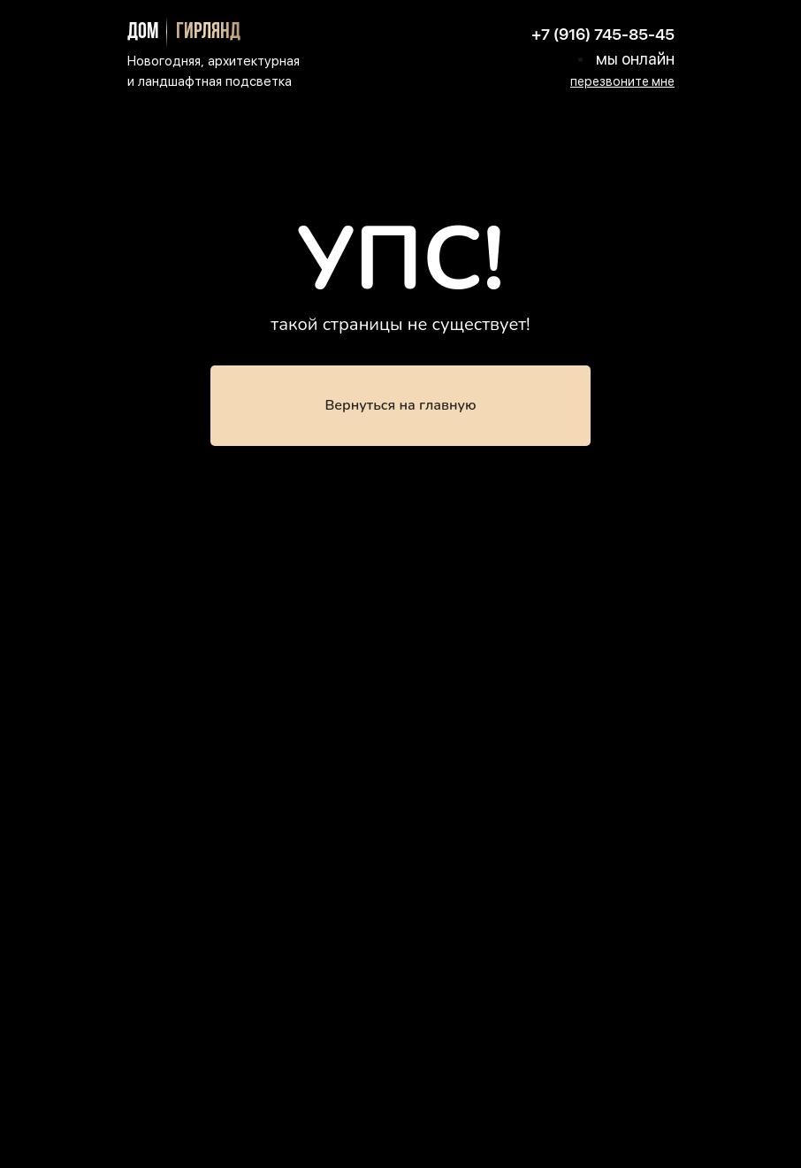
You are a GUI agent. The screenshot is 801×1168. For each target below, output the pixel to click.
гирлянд (208, 32)
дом (143, 32)
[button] (622, 81)
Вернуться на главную (400, 405)
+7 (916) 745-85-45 (603, 34)
